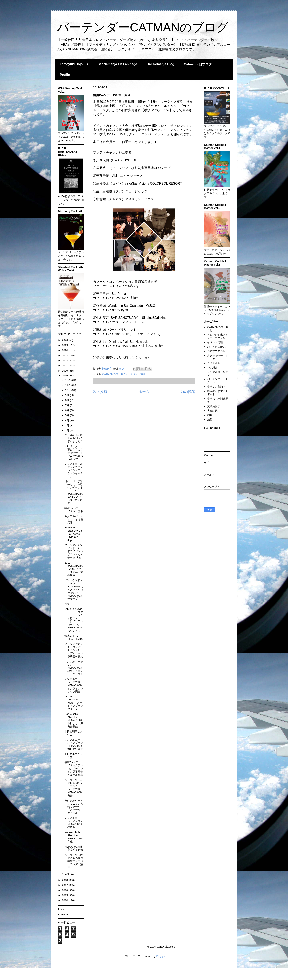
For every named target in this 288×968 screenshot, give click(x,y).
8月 (67, 400)
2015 (65, 895)
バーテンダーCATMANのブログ (142, 27)
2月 (67, 430)
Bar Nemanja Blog (160, 64)
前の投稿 (188, 392)
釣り (209, 415)
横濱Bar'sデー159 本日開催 (73, 510)
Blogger (160, 956)
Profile (65, 74)
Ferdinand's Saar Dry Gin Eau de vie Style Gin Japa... (73, 533)
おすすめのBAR (216, 346)
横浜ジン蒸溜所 (216, 386)
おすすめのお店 (216, 351)
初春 (67, 603)
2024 (65, 350)
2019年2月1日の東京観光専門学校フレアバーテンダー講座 (73, 861)
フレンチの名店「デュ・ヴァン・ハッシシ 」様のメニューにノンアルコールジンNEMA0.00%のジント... (73, 619)
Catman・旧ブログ (198, 64)
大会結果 (212, 410)
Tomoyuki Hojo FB (74, 64)
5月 (67, 415)
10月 (68, 390)
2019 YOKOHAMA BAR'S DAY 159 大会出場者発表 (73, 569)
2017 (65, 885)
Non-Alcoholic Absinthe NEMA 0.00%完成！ (73, 837)
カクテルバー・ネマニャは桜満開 (73, 519)
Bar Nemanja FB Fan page (117, 64)
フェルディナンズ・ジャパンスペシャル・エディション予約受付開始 (73, 650)
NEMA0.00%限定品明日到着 (73, 848)
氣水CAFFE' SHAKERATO (73, 637)
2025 (65, 345)
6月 (67, 410)
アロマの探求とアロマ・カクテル (217, 336)
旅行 (209, 419)
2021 (65, 365)
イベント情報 (138, 374)
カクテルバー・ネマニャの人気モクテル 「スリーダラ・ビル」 (73, 806)
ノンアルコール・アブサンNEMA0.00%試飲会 (73, 822)
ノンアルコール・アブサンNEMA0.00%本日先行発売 (73, 744)
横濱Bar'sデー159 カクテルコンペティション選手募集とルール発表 (73, 768)
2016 (65, 890)
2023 (65, 355)
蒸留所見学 (213, 406)
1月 (67, 873)
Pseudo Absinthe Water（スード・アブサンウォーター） (73, 702)
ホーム (144, 392)
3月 (67, 425)
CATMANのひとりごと (115, 374)
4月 (67, 420)
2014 (65, 900)
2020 (65, 370)
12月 (68, 379)
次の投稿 (100, 392)
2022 (65, 360)
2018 (65, 880)
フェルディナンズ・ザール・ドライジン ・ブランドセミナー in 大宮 (74, 551)
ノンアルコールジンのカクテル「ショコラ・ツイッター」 (73, 470)
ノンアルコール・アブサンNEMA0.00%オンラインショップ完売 (73, 685)
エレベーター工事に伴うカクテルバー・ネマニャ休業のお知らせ (73, 452)
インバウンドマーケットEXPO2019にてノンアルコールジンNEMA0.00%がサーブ (73, 589)
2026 (65, 340)
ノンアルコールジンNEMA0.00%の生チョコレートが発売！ (73, 667)
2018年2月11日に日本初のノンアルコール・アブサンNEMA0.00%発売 (73, 787)
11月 (68, 384)
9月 (67, 395)
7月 (67, 405)
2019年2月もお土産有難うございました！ (73, 438)
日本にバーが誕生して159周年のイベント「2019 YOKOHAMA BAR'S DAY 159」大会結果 (73, 492)
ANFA (64, 914)
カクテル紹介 (215, 363)
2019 (65, 375)
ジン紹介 (212, 367)
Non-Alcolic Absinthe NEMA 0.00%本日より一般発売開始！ (73, 720)
